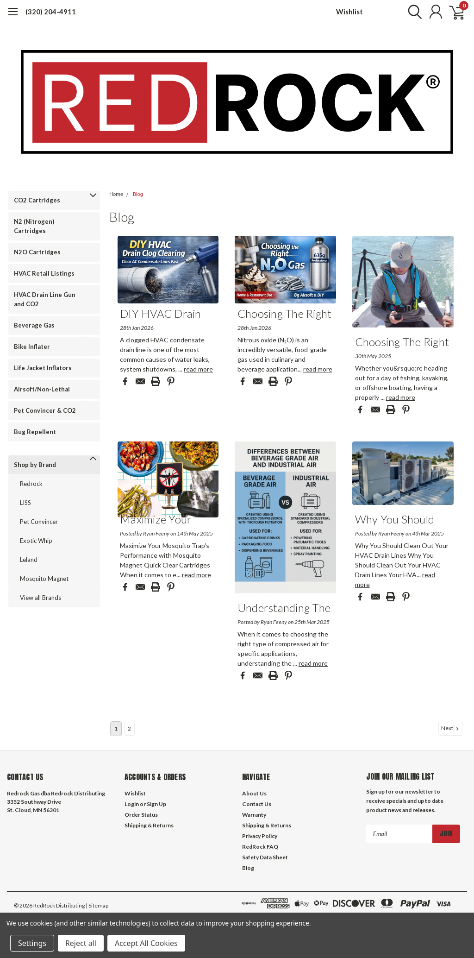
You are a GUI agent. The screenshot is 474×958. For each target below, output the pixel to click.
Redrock (31, 483)
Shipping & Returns (149, 825)
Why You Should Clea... (395, 520)
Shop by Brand (35, 464)
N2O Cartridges (37, 252)
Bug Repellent (35, 431)
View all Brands (40, 597)
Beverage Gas (34, 325)
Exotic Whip (36, 540)
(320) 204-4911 (50, 11)
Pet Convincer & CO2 (45, 410)
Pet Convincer (39, 521)
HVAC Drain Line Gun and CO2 (44, 299)
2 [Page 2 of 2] (129, 728)
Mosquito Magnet (44, 578)
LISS (25, 502)
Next (451, 728)
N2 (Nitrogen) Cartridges (34, 226)
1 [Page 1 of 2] (116, 728)
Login (132, 803)
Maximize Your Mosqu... (156, 520)
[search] (412, 11)
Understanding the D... (284, 609)
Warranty (254, 814)
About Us (254, 793)
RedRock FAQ (260, 846)
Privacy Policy (259, 835)
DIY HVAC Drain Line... (160, 315)
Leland (28, 559)
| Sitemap (97, 905)
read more (198, 369)
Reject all (80, 943)
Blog (138, 194)
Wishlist (349, 11)
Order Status (141, 814)
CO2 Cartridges (37, 200)
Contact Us (256, 803)
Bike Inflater (32, 346)
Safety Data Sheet (265, 857)
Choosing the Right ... (284, 315)
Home (116, 194)
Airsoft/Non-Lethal (42, 389)
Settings (32, 943)
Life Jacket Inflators (43, 368)
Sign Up (156, 803)
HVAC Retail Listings (44, 273)
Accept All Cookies (146, 943)
